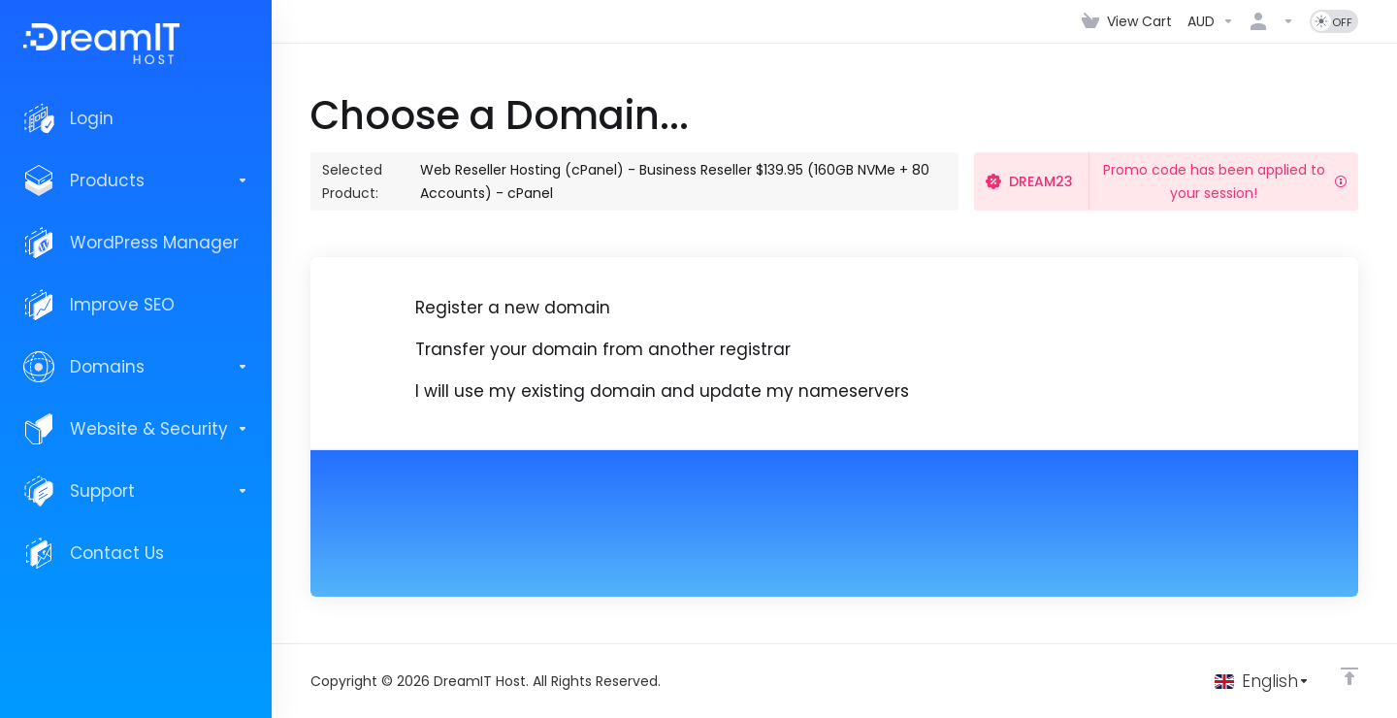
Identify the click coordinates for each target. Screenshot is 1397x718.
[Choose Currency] (1211, 21)
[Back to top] (1349, 676)
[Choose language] (1262, 681)
